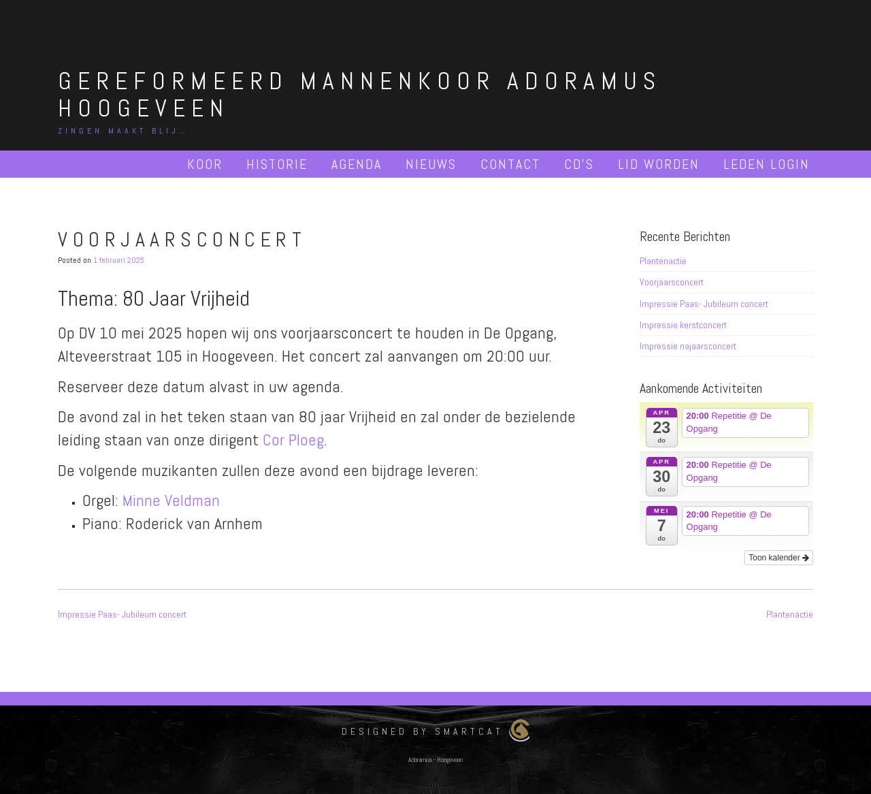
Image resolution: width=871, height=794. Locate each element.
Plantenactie (663, 261)
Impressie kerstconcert (683, 325)
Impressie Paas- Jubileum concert (704, 304)
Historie (277, 164)
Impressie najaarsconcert (688, 346)
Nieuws (431, 164)
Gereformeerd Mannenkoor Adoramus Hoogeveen (359, 94)
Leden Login (766, 164)
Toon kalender (779, 557)
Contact (510, 164)
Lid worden (659, 164)
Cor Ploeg (293, 439)
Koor (205, 164)
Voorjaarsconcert (672, 282)
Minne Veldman (171, 500)
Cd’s (579, 164)
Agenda (356, 164)
